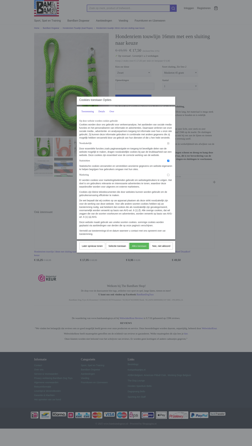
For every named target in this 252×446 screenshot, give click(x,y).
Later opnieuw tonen (92, 252)
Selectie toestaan (117, 252)
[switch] (168, 150)
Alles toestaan (139, 252)
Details (101, 118)
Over (112, 118)
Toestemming (87, 118)
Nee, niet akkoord (161, 252)
